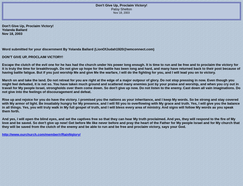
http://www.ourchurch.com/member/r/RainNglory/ (41, 134)
